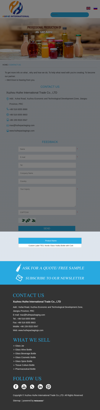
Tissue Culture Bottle (25, 365)
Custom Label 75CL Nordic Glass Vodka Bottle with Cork (51, 246)
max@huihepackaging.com (32, 315)
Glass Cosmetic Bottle (25, 357)
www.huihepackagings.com (30, 330)
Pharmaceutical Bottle (25, 369)
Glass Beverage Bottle (25, 353)
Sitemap (17, 400)
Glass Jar (19, 346)
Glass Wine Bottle (23, 349)
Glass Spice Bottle (23, 361)
